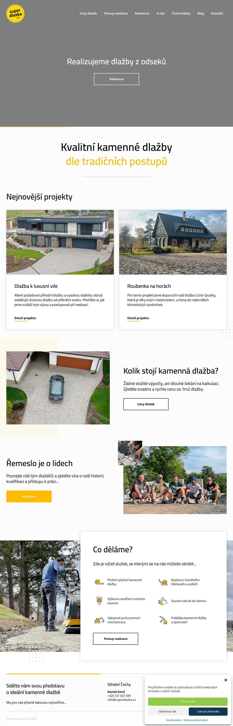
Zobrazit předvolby (208, 711)
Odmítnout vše (167, 711)
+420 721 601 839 (119, 696)
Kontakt (217, 13)
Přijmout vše (187, 701)
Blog (201, 13)
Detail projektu (25, 318)
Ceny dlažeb (88, 13)
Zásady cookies (174, 719)
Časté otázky (181, 13)
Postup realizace (116, 13)
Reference (142, 13)
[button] (226, 680)
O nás (160, 13)
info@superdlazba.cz (121, 700)
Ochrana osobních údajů (195, 719)
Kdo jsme (29, 496)
